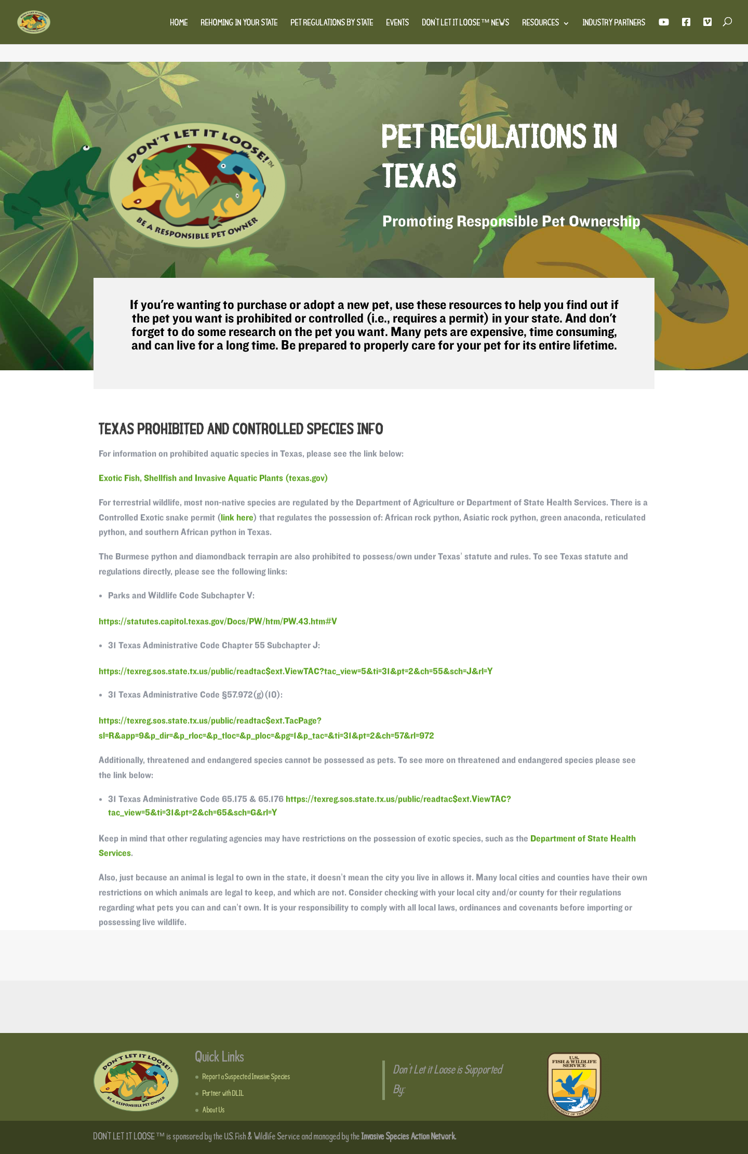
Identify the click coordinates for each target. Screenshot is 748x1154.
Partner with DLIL (223, 1094)
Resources (541, 24)
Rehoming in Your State (239, 24)
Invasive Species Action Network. (409, 1137)
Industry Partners (614, 24)
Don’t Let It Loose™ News (466, 24)
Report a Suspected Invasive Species (246, 1077)
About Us (214, 1110)
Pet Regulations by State (332, 24)
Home (179, 24)
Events (397, 24)
